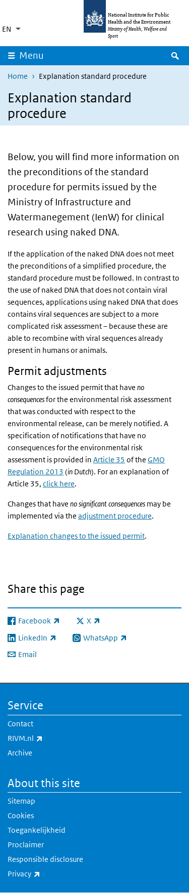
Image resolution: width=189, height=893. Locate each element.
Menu (31, 55)
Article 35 (109, 459)
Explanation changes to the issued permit (76, 536)
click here (59, 483)
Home (18, 76)
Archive (20, 752)
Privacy (50, 874)
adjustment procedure (115, 516)
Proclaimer (26, 844)
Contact (20, 723)
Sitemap (21, 801)
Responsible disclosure (45, 859)
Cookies (21, 815)
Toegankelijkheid (37, 830)
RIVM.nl (52, 738)
